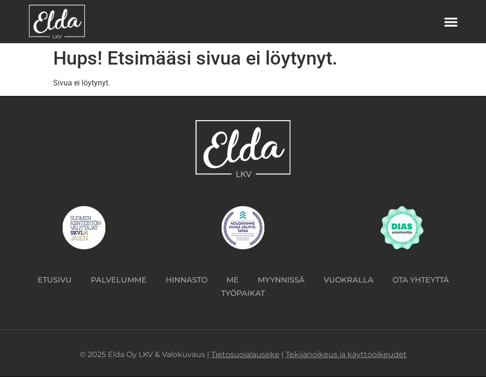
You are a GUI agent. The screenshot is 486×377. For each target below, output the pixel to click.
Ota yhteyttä (421, 279)
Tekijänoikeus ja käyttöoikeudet (346, 354)
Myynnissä (281, 279)
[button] (451, 21)
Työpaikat (243, 293)
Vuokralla (349, 279)
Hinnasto (186, 279)
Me (232, 279)
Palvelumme (119, 279)
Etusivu (54, 279)
